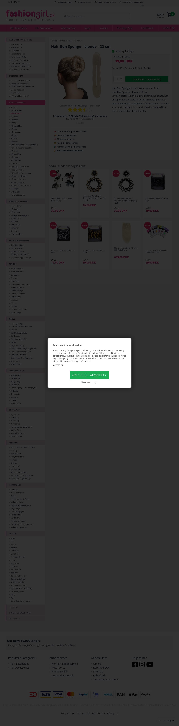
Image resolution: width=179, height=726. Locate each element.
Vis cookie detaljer (89, 382)
